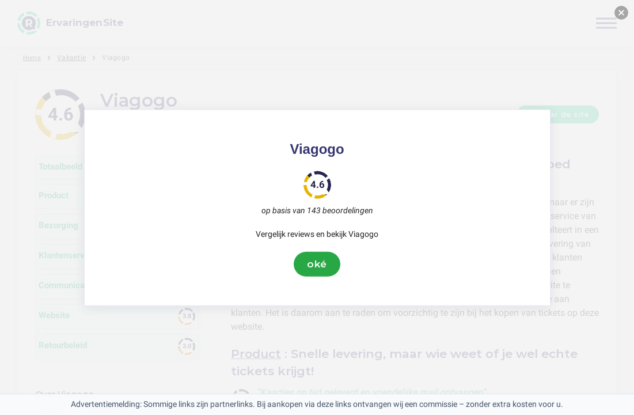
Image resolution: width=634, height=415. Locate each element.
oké (317, 264)
